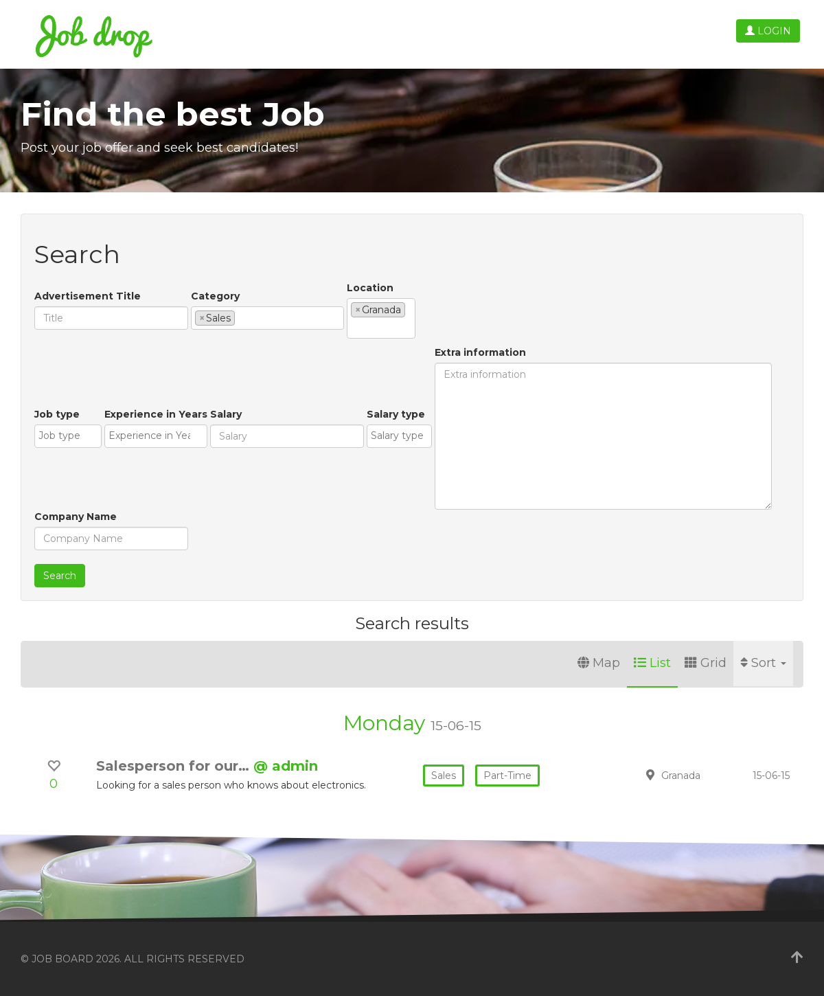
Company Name (75, 516)
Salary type (396, 414)
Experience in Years (155, 414)
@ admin (285, 766)
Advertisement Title (87, 296)
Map (598, 662)
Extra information (480, 352)
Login (768, 31)
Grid (705, 662)
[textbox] (242, 317)
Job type (57, 414)
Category (215, 296)
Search (59, 575)
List (652, 662)
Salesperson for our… (174, 766)
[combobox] (267, 318)
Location (370, 288)
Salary (226, 414)
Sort (763, 662)
